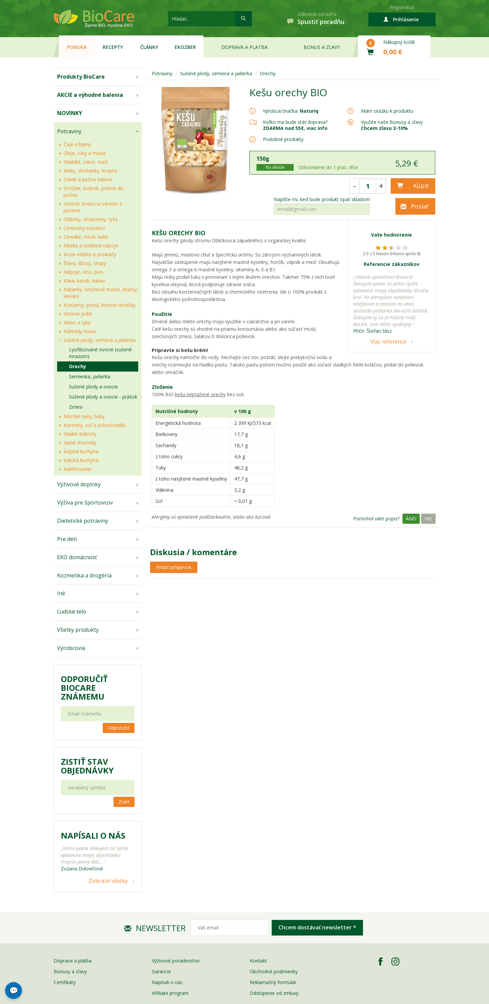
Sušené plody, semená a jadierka (100, 340)
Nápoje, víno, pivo (83, 272)
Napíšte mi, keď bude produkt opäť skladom (322, 199)
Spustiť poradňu (320, 22)
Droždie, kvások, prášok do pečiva (93, 191)
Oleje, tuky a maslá (84, 153)
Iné (61, 593)
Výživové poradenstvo (176, 960)
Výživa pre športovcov (85, 502)
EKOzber (185, 47)
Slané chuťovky (80, 442)
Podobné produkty (283, 139)
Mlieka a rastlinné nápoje (91, 245)
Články (149, 47)
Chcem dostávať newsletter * (317, 927)
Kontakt (258, 960)
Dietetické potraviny (82, 520)
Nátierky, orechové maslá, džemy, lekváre (101, 292)
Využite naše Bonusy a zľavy (392, 125)
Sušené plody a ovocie (93, 386)
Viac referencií (388, 341)
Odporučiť (118, 728)
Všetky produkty (78, 629)
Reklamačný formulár (273, 982)
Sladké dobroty (80, 434)
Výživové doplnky (79, 484)
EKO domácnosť (77, 557)
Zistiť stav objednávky (87, 766)
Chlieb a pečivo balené (88, 179)
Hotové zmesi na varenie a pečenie (93, 207)
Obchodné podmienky (274, 971)
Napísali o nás (167, 982)
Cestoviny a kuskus (84, 228)
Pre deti (67, 539)
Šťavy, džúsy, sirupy (85, 263)
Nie (428, 518)
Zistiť (124, 801)
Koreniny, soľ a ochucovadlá (94, 425)
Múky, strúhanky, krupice (91, 170)
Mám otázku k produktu (387, 111)
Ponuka (77, 47)
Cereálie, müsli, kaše (86, 237)
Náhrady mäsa (80, 331)
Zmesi (75, 407)
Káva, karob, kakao (84, 280)
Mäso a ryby (77, 322)
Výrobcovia (71, 648)
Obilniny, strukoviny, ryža (91, 219)
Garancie (161, 971)
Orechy (77, 366)
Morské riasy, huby (84, 416)
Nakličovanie (77, 469)
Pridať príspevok (173, 567)
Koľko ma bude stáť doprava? (295, 122)
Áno (411, 518)
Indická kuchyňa (81, 460)
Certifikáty (65, 982)
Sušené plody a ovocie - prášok (103, 397)
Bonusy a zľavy (70, 971)
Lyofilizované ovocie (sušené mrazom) (100, 352)
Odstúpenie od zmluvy (274, 993)
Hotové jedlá (78, 313)
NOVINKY (69, 113)
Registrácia (402, 7)
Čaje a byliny (77, 144)
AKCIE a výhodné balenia (90, 95)
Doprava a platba (244, 47)
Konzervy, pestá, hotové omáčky (100, 305)
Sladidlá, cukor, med (85, 162)
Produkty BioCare (81, 76)
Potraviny (69, 131)
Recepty (113, 47)
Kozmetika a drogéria (84, 575)
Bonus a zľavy (321, 47)
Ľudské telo (71, 611)
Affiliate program (170, 993)
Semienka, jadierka (89, 376)
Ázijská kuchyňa (81, 451)
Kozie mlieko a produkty (90, 254)
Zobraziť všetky (108, 881)
